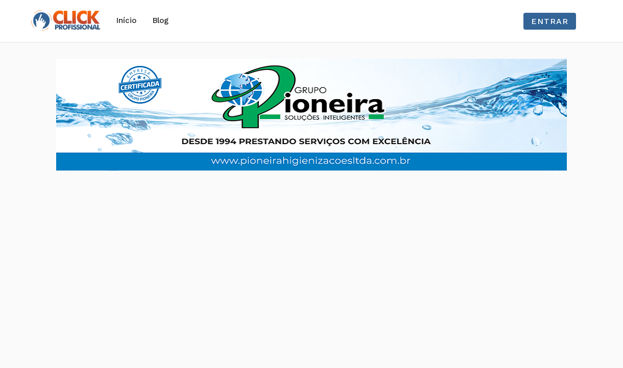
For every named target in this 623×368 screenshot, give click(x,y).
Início (126, 20)
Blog (161, 20)
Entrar (549, 21)
